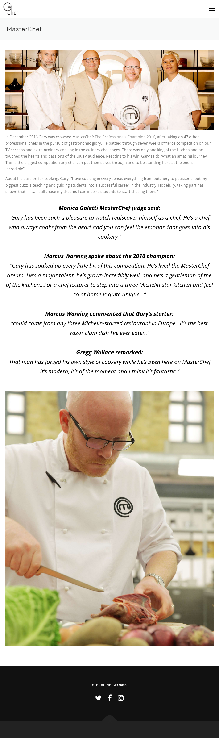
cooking (67, 149)
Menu (212, 9)
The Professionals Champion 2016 (125, 136)
